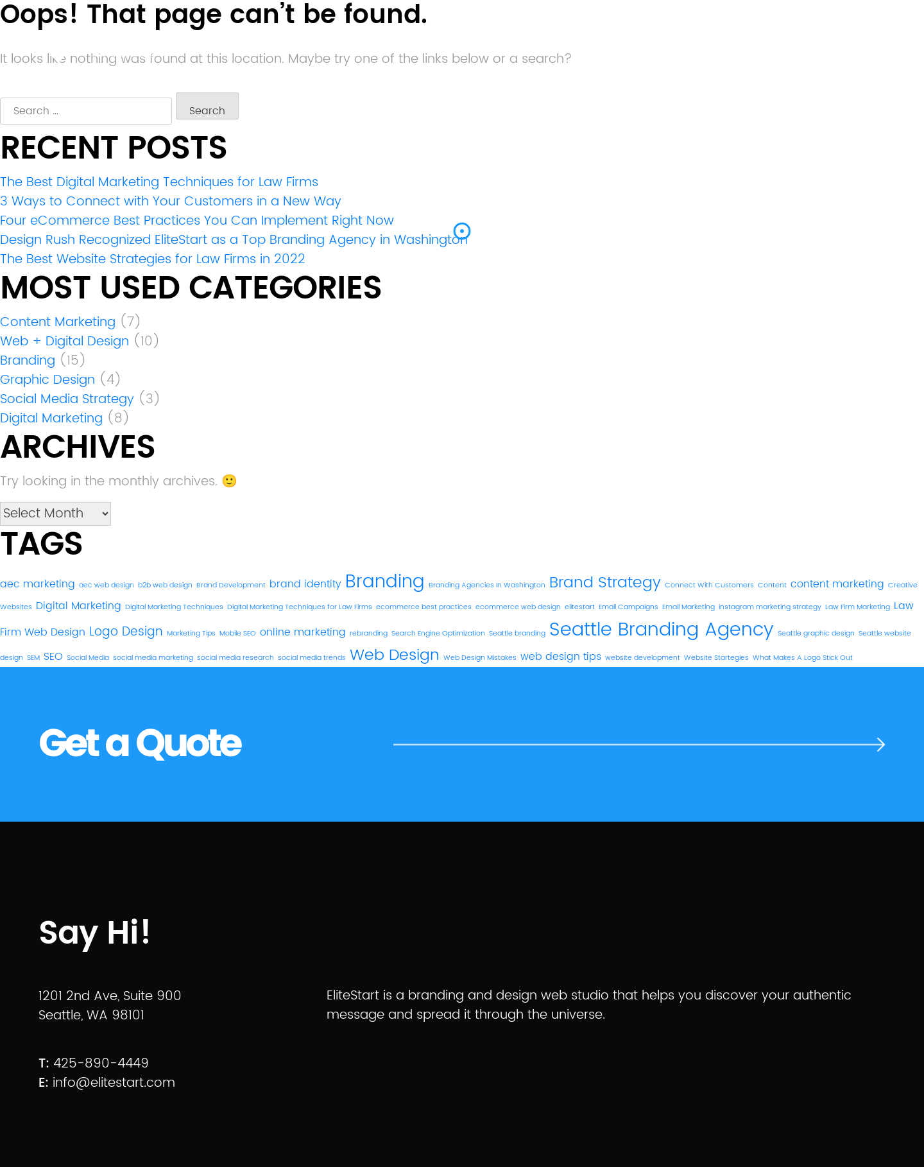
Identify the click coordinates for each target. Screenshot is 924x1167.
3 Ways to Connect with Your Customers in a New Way (170, 201)
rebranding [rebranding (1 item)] (369, 633)
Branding (27, 361)
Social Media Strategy (67, 399)
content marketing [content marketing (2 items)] (837, 584)
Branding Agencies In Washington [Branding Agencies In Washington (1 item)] (487, 585)
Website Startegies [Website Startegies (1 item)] (716, 658)
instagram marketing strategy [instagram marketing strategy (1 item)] (770, 607)
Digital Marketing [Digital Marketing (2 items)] (78, 606)
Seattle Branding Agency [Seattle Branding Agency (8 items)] (661, 629)
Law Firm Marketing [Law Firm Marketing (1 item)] (857, 607)
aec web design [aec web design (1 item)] (106, 585)
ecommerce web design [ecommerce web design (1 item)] (518, 607)
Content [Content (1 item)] (772, 585)
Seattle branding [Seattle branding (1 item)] (517, 633)
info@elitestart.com (114, 1083)
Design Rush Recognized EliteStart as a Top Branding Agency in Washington (234, 240)
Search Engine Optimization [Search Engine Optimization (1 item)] (438, 633)
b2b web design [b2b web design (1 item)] (165, 585)
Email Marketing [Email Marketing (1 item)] (688, 607)
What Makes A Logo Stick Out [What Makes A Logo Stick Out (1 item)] (803, 658)
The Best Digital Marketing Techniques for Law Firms (159, 182)
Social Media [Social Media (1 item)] (88, 658)
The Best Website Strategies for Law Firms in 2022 (152, 259)
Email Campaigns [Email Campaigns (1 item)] (628, 607)
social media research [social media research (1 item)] (235, 658)
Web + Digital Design (64, 341)
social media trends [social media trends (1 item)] (312, 658)
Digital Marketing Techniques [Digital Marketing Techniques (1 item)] (174, 607)
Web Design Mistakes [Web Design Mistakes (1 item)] (480, 658)
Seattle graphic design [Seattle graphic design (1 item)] (816, 633)
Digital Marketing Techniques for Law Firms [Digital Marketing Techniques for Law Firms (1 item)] (299, 607)
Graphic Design (47, 380)
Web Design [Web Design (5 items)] (395, 655)
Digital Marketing (51, 418)
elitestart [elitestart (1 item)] (580, 607)
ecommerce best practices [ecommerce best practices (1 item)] (424, 607)
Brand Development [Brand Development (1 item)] (231, 585)
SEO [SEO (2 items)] (53, 656)
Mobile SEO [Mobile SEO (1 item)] (237, 633)
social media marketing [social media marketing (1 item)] (153, 658)
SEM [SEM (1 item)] (33, 658)
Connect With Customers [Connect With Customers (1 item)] (709, 585)
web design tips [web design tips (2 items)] (560, 656)
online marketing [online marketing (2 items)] (303, 632)
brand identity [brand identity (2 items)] (305, 584)
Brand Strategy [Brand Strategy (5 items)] (605, 583)
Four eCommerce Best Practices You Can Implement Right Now (197, 221)
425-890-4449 (101, 1064)
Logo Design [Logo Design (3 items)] (126, 632)
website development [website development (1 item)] (642, 658)
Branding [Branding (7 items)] (385, 582)
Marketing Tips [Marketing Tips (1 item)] (191, 633)
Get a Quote (138, 745)
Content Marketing (58, 322)
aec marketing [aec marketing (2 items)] (37, 584)
